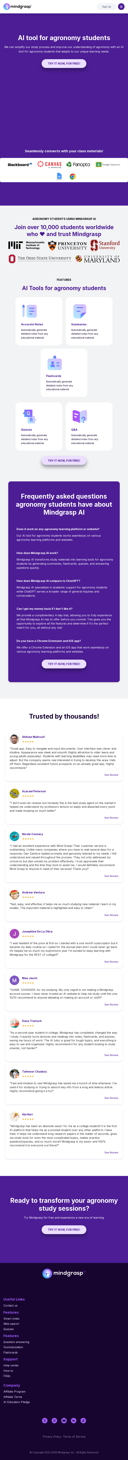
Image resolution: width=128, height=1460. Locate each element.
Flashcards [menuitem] (10, 1352)
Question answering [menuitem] (16, 1342)
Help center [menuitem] (11, 1365)
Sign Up (106, 6)
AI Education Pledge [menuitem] (16, 1402)
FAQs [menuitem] (6, 1376)
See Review (111, 774)
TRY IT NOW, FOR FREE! (64, 63)
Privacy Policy (52, 1436)
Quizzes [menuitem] (8, 1329)
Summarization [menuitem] (13, 1347)
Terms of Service (74, 1436)
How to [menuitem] (8, 1370)
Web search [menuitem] (11, 1323)
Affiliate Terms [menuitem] (12, 1397)
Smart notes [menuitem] (11, 1318)
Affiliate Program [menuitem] (14, 1391)
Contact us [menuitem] (10, 1305)
